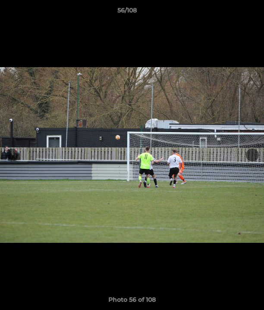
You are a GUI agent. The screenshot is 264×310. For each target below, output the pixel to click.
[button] (233, 12)
